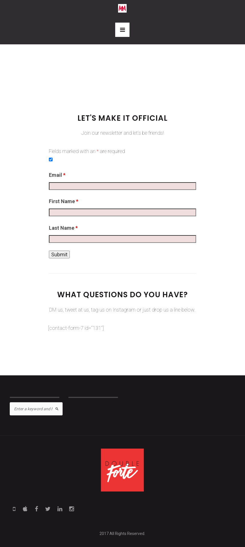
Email (57, 175)
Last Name (63, 228)
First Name (63, 201)
